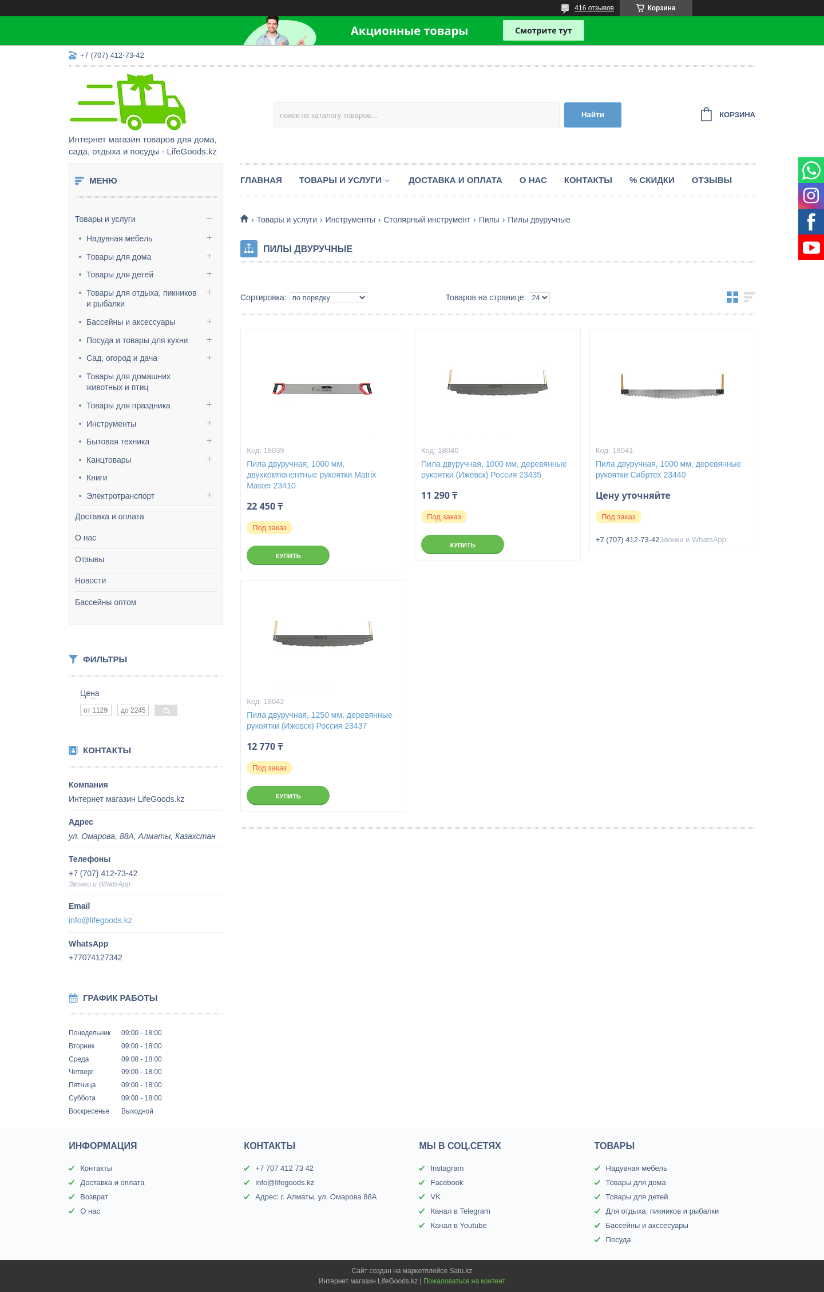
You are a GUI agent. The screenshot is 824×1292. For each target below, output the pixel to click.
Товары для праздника (128, 405)
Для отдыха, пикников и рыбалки (662, 1211)
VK (435, 1196)
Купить (287, 555)
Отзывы (89, 559)
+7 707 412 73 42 (284, 1168)
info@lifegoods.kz (100, 920)
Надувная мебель (119, 238)
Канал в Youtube (458, 1225)
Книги (97, 477)
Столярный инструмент (426, 219)
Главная (261, 180)
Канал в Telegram (460, 1211)
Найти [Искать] (592, 114)
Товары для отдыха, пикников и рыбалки (141, 298)
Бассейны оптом (105, 602)
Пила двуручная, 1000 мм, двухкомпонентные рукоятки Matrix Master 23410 (311, 474)
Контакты (588, 180)
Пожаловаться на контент (464, 1281)
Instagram (447, 1168)
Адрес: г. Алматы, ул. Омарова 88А (316, 1196)
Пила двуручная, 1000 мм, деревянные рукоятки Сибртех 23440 (668, 469)
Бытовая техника (117, 441)
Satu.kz (460, 1271)
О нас (85, 537)
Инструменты (111, 423)
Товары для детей (119, 274)
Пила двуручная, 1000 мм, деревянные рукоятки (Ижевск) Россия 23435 (493, 469)
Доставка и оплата (109, 516)
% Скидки (652, 180)
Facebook (446, 1182)
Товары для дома (118, 256)
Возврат (94, 1196)
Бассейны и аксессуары (130, 322)
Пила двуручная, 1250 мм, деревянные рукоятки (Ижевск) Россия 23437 (319, 720)
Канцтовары (109, 459)
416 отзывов (594, 8)
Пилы (489, 219)
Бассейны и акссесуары (647, 1225)
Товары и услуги (105, 219)
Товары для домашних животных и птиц (128, 382)
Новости (90, 580)
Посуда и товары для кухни (137, 340)
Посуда (618, 1239)
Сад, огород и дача (121, 358)
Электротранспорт (120, 495)
